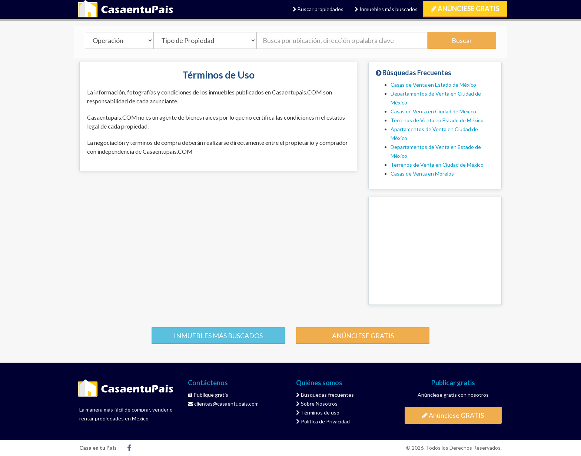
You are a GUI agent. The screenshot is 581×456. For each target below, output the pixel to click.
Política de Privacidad (323, 421)
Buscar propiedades (318, 9)
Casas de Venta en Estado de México (433, 84)
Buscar (462, 40)
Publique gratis (208, 395)
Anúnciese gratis (363, 336)
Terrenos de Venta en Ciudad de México (437, 165)
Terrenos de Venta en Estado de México (437, 120)
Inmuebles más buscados (386, 9)
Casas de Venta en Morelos (422, 173)
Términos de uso (317, 412)
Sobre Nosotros (317, 403)
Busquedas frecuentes (325, 395)
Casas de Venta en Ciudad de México (433, 111)
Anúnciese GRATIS (465, 8)
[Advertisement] (435, 250)
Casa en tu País (125, 9)
